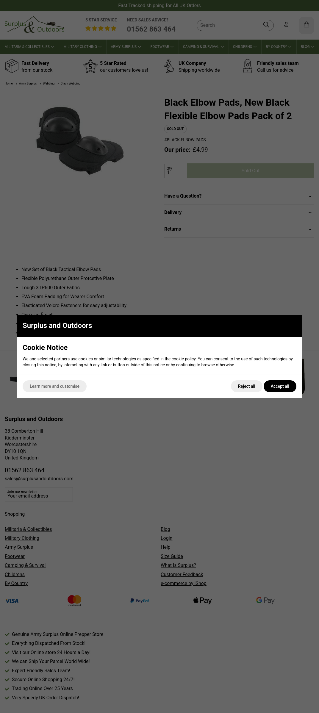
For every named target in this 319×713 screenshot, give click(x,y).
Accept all (280, 386)
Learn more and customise (54, 386)
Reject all (246, 386)
